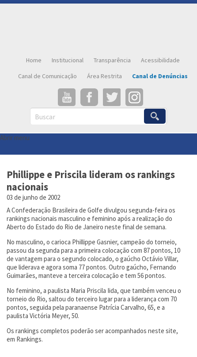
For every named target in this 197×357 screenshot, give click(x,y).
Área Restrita (104, 76)
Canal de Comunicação (47, 76)
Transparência (112, 60)
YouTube (67, 97)
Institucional (67, 60)
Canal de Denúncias (160, 76)
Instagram (134, 97)
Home (34, 60)
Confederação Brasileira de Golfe (98, 28)
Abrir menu (15, 137)
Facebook (89, 97)
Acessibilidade (160, 60)
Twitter (112, 97)
